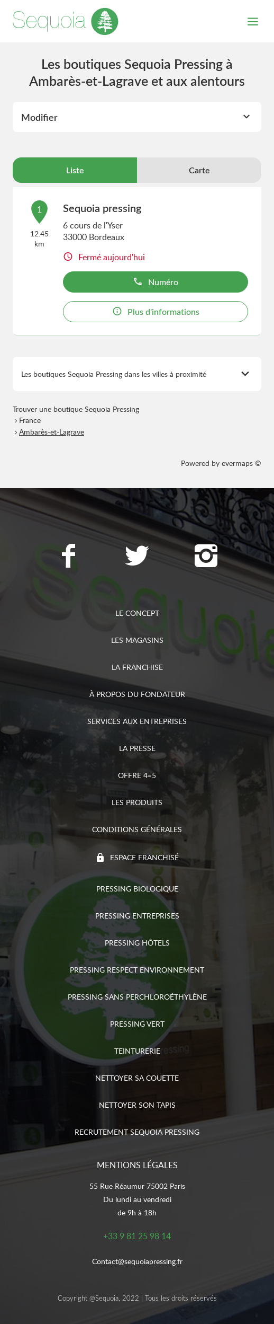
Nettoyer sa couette (137, 1078)
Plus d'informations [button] (155, 311)
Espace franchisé (144, 857)
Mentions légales (137, 1165)
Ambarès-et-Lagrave (51, 432)
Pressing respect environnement (137, 970)
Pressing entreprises (137, 916)
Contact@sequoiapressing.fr (137, 1261)
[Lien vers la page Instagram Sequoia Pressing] (206, 557)
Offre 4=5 (137, 775)
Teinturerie (137, 1051)
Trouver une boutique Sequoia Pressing (76, 409)
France (30, 420)
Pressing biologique (137, 889)
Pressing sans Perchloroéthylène (137, 997)
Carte (199, 170)
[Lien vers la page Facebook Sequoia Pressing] (68, 557)
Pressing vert (137, 1024)
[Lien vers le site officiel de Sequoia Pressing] (65, 21)
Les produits (137, 802)
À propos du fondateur (137, 694)
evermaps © (241, 463)
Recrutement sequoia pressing (137, 1132)
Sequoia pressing (102, 207)
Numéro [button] (155, 282)
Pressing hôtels (137, 943)
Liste (75, 170)
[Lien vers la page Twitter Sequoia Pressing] (137, 557)
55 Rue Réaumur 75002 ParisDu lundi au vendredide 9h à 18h (137, 1199)
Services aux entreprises (137, 721)
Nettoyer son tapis (137, 1105)
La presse (137, 748)
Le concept (137, 613)
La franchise (137, 667)
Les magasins (137, 640)
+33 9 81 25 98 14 (137, 1236)
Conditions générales (137, 829)
